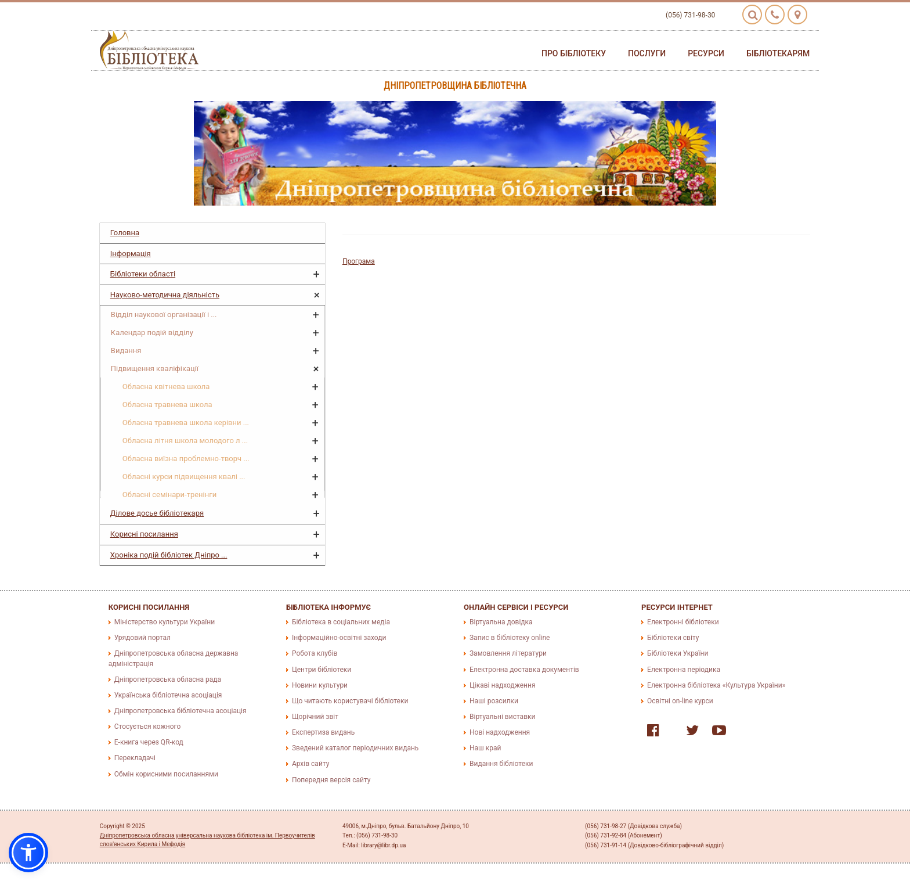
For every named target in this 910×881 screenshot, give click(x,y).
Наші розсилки (494, 701)
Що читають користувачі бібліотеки (350, 701)
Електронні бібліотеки (683, 622)
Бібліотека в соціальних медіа (341, 622)
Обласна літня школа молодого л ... (185, 440)
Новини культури (320, 685)
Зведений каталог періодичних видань (355, 748)
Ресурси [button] (706, 53)
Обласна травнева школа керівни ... (185, 422)
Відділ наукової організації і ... (164, 314)
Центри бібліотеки (321, 670)
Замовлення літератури (508, 653)
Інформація (130, 253)
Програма (358, 261)
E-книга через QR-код (148, 742)
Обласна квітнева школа (166, 386)
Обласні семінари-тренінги (169, 494)
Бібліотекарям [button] (778, 53)
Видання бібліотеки (501, 764)
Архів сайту (310, 764)
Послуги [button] (647, 53)
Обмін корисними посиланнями (166, 774)
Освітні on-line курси (680, 701)
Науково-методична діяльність (164, 294)
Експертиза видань (323, 732)
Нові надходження (500, 732)
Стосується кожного (147, 726)
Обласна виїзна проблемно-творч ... (186, 458)
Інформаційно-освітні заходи (339, 638)
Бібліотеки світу (673, 638)
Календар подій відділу (152, 332)
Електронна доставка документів (524, 670)
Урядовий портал (142, 638)
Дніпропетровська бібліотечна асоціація (180, 711)
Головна (124, 232)
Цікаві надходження (503, 685)
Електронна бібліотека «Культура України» (716, 685)
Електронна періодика (683, 670)
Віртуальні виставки (502, 717)
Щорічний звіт (315, 717)
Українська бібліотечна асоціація (168, 695)
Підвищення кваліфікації (154, 368)
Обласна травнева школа (167, 404)
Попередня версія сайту (331, 780)
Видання (126, 350)
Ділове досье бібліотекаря (157, 513)
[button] (28, 852)
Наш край (485, 748)
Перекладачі (135, 758)
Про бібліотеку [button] (573, 53)
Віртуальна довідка (501, 622)
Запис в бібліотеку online (510, 638)
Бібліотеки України (677, 653)
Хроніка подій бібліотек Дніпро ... (169, 555)
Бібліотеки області (142, 273)
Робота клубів (314, 653)
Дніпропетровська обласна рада (167, 679)
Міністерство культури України (164, 622)
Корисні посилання (144, 534)
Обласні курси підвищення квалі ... (183, 476)
